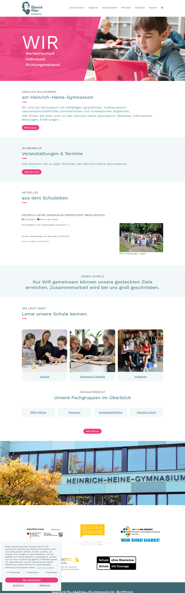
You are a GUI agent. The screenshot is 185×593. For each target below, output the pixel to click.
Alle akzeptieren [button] (31, 580)
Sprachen (74, 412)
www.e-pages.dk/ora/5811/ (35, 241)
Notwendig (13, 572)
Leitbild (44, 376)
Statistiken (32, 572)
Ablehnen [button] (45, 585)
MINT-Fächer (38, 412)
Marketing (50, 572)
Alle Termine (31, 172)
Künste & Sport (146, 412)
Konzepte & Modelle (92, 376)
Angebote (140, 376)
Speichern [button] (18, 585)
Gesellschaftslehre (110, 412)
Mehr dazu (30, 127)
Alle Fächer (92, 431)
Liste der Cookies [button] (45, 567)
